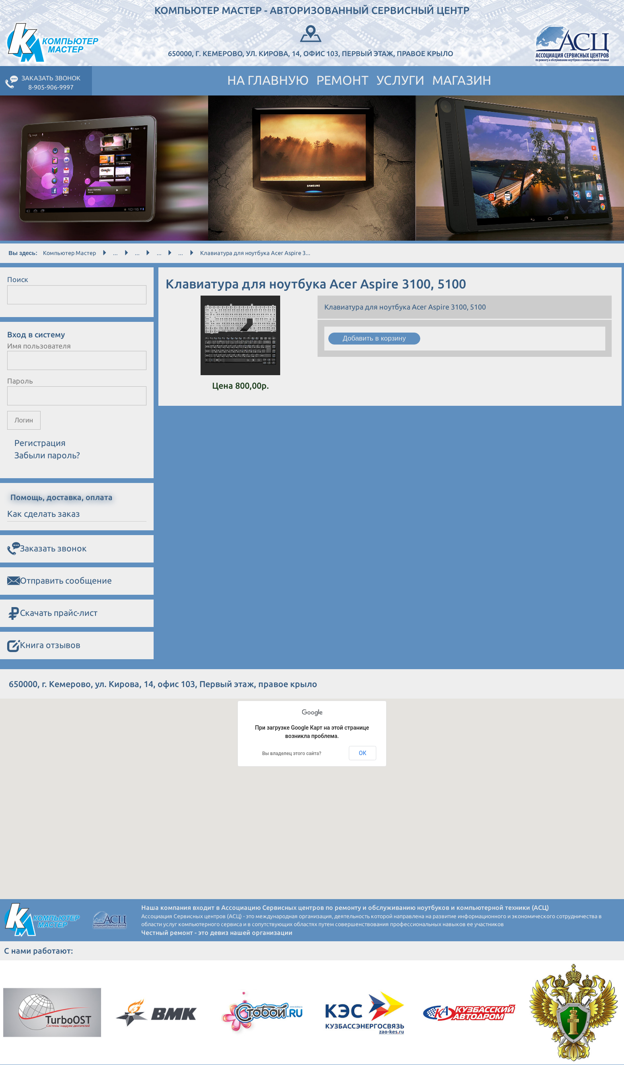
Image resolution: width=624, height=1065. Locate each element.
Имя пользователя (39, 346)
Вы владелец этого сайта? (292, 754)
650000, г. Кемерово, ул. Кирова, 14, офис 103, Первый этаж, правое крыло (310, 40)
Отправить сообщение (59, 581)
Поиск (17, 279)
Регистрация (40, 443)
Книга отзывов (43, 646)
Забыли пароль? (47, 455)
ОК (363, 753)
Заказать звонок (47, 549)
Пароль (20, 381)
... (115, 253)
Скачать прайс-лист (52, 613)
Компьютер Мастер (69, 253)
